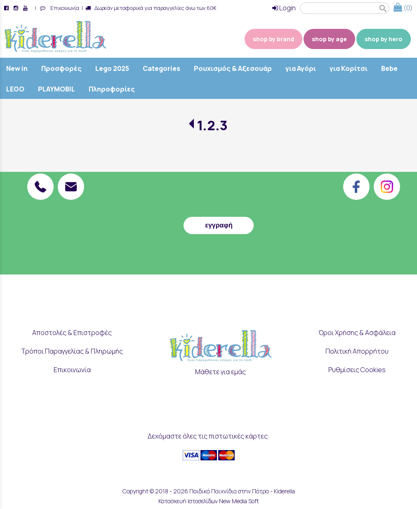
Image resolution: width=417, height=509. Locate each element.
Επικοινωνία (63, 8)
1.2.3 (212, 125)
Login (284, 7)
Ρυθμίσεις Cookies (357, 369)
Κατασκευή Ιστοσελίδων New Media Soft (208, 501)
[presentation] (218, 192)
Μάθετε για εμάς (220, 371)
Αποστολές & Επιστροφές (72, 332)
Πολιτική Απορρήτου (357, 351)
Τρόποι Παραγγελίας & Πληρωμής (72, 351)
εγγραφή (218, 225)
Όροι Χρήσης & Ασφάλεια (357, 332)
